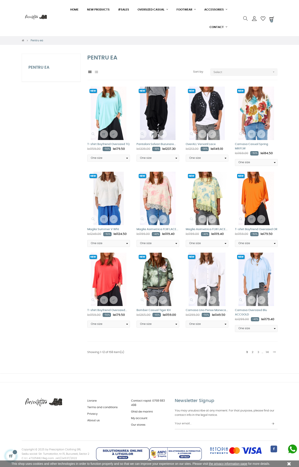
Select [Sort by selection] (245, 72)
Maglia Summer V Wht (103, 229)
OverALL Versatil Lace (201, 144)
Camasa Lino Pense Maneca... (207, 310)
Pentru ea (38, 68)
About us (93, 420)
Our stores (138, 424)
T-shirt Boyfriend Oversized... (107, 310)
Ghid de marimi (142, 411)
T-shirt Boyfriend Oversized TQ (108, 144)
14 (267, 352)
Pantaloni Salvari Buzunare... (156, 144)
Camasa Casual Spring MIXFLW (251, 146)
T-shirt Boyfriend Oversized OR (256, 229)
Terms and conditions (102, 407)
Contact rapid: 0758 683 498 (148, 403)
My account (139, 418)
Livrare (92, 400)
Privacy (92, 414)
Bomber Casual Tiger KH (153, 310)
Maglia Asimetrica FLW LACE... (157, 229)
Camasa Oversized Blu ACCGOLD (251, 312)
